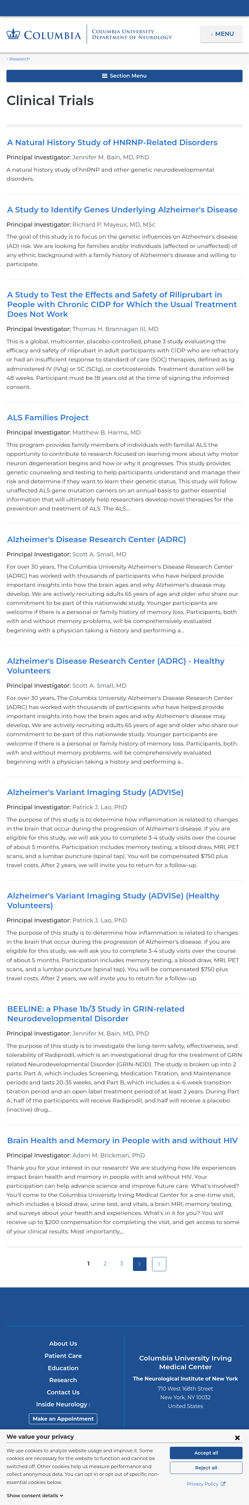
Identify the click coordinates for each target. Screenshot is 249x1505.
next (140, 1191)
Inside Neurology (63, 1331)
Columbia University (138, 1432)
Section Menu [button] (124, 76)
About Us (63, 1271)
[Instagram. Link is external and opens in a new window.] (165, 1400)
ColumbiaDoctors (201, 1234)
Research (18, 59)
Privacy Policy (206, 1492)
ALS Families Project (46, 390)
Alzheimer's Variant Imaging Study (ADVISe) (88, 738)
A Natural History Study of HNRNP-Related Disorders (105, 142)
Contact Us (63, 1320)
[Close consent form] (237, 1445)
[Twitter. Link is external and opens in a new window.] (104, 1400)
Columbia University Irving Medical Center (124, 8)
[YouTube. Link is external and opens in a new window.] (125, 1400)
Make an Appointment (63, 1346)
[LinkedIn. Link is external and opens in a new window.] (145, 1400)
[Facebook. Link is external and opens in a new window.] (83, 1400)
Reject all (206, 1475)
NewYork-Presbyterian (124, 1236)
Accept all (206, 1460)
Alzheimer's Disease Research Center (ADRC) (91, 503)
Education (63, 1295)
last (159, 1191)
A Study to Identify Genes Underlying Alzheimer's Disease (114, 200)
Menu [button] (225, 34)
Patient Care (63, 1283)
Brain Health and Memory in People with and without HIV (111, 1076)
